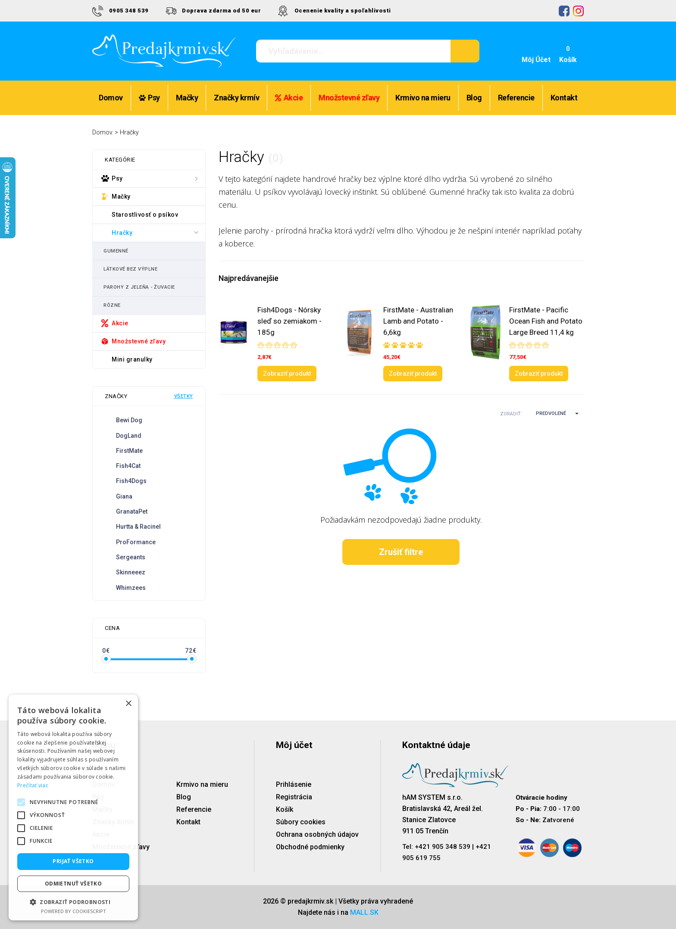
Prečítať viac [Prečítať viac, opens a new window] (32, 785)
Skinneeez (130, 572)
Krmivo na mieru (423, 97)
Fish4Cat (128, 465)
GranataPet (131, 511)
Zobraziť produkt (287, 373)
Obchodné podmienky (310, 847)
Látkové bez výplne (130, 269)
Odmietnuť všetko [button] (73, 883)
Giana (124, 496)
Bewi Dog (129, 420)
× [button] (128, 704)
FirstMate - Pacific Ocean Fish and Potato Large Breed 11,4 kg (545, 321)
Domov (111, 97)
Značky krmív (236, 97)
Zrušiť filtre (401, 552)
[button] (553, 414)
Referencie (516, 97)
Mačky (187, 97)
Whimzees (131, 587)
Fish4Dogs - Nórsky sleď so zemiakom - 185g (289, 321)
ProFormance (136, 542)
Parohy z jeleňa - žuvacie (139, 287)
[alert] (73, 807)
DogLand (128, 435)
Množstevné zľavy (349, 97)
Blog (474, 97)
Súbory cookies (300, 822)
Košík (284, 809)
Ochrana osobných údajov (317, 834)
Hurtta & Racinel (138, 526)
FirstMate (129, 450)
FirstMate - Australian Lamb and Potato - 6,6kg (418, 321)
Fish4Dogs (131, 480)
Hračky (129, 132)
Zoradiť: (511, 414)
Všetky (183, 396)
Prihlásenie (293, 784)
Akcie (289, 97)
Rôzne (112, 305)
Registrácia (294, 797)
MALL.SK (364, 912)
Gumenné (115, 251)
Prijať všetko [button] (73, 861)
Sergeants (130, 557)
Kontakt (564, 97)
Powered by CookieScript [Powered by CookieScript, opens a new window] (73, 911)
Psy (149, 97)
